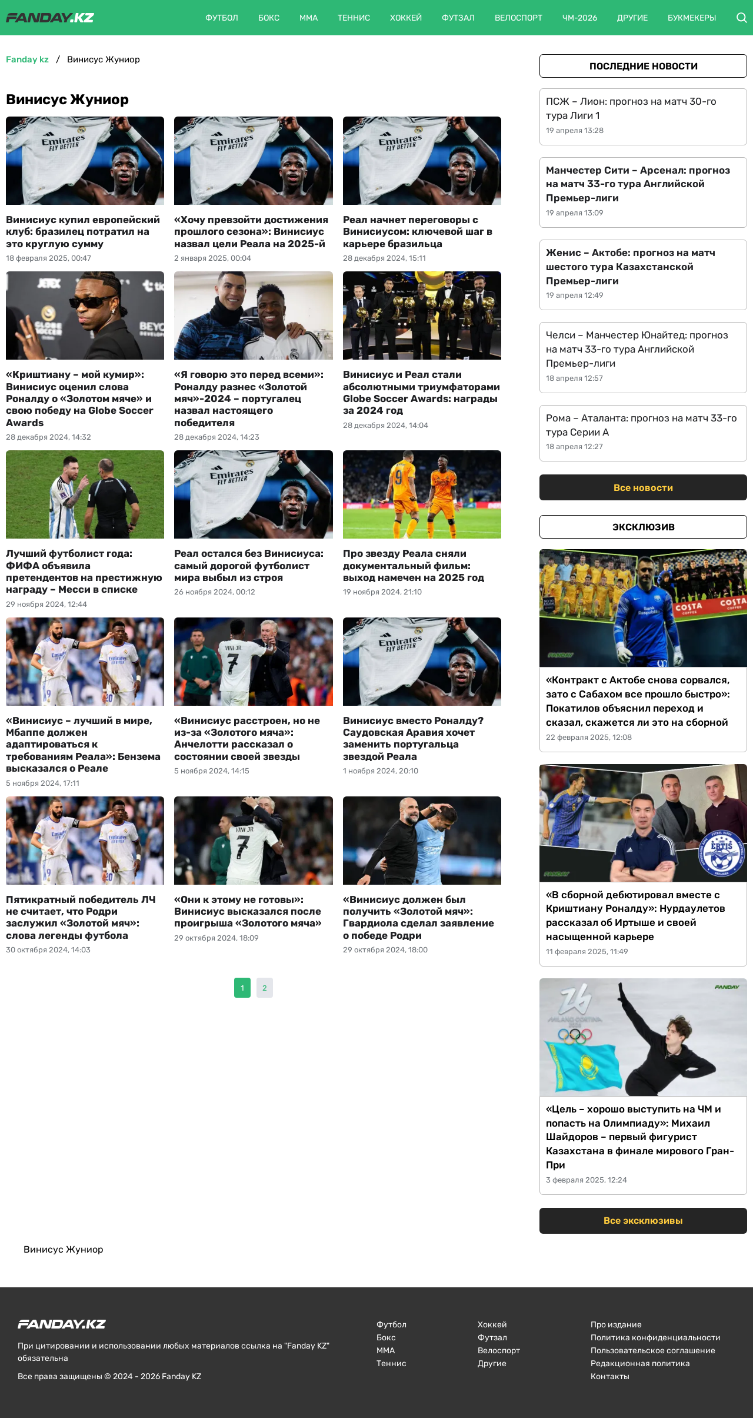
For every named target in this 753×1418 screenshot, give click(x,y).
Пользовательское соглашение (653, 1351)
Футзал (458, 18)
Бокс (268, 18)
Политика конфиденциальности (656, 1338)
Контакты (610, 1376)
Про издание (616, 1325)
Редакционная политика (640, 1364)
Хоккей (406, 18)
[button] (742, 18)
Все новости (643, 487)
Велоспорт (518, 18)
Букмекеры (692, 18)
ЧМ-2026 (579, 18)
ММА (308, 18)
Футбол (221, 18)
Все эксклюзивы (643, 1220)
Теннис (354, 18)
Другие (632, 18)
